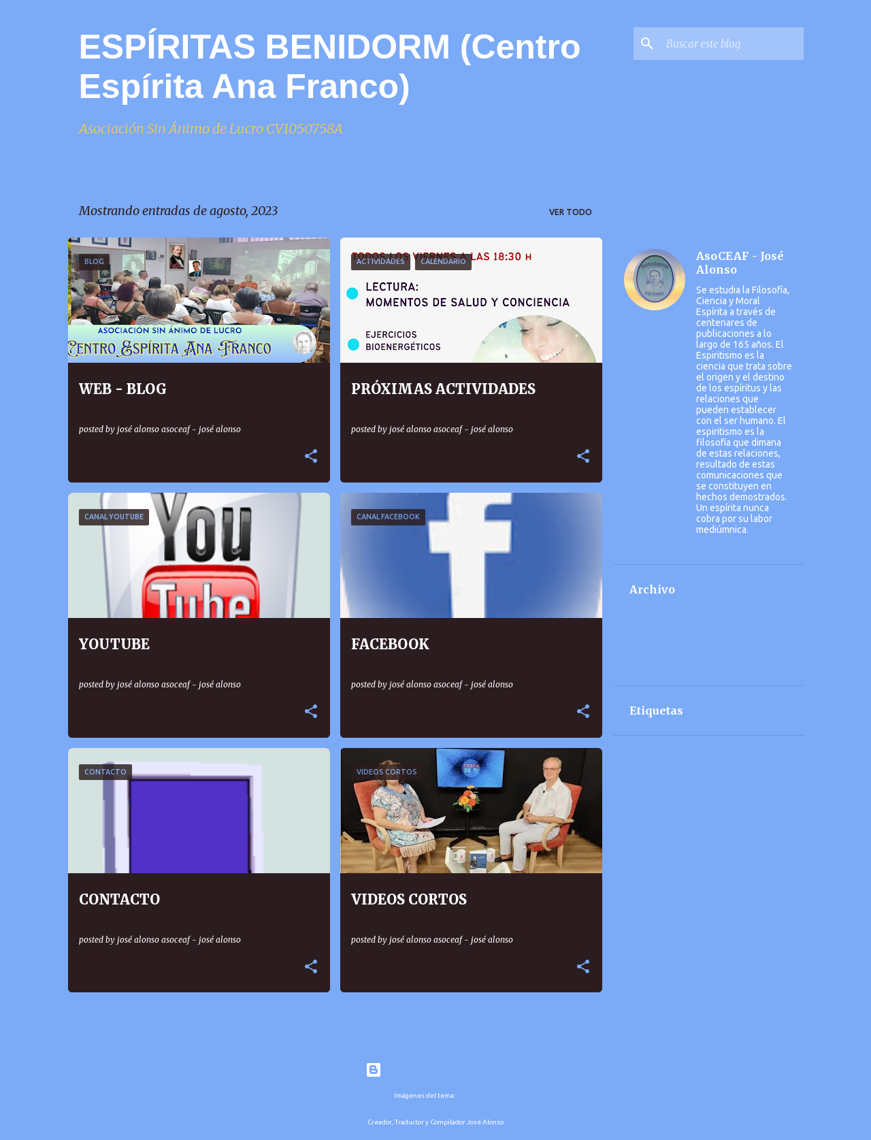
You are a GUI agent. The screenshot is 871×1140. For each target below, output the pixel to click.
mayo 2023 (654, 639)
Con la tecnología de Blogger (435, 1069)
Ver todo (570, 212)
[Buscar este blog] (732, 43)
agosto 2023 (657, 615)
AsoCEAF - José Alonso (740, 262)
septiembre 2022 (668, 663)
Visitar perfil (722, 547)
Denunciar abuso (670, 759)
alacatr (467, 1095)
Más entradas (335, 1027)
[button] (311, 457)
